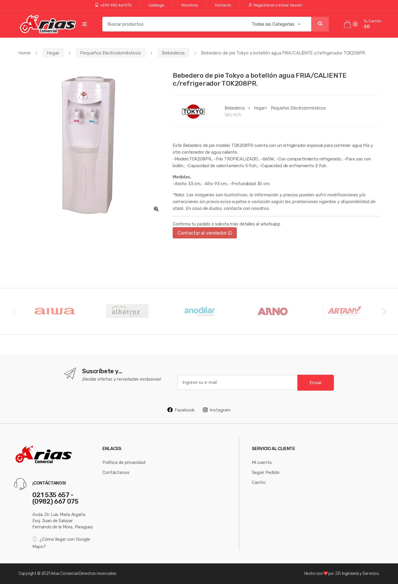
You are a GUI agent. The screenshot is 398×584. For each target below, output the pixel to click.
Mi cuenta (262, 462)
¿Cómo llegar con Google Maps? (61, 543)
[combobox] (172, 24)
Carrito (259, 482)
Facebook (180, 409)
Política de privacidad (123, 462)
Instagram (217, 409)
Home (25, 53)
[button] (156, 209)
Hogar (53, 53)
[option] (91, 144)
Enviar (315, 382)
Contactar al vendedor (205, 232)
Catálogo (156, 5)
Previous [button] (14, 311)
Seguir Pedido (265, 472)
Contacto (223, 5)
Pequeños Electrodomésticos (110, 53)
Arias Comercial (64, 573)
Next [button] (384, 311)
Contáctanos (115, 472)
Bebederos (173, 53)
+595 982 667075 (113, 5)
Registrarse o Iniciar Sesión (275, 5)
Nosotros (189, 5)
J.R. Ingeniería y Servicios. (357, 573)
